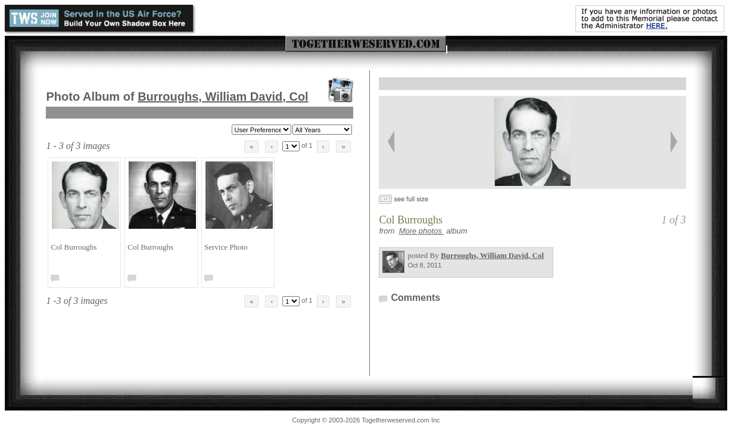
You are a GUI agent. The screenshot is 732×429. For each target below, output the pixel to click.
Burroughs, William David (223, 96)
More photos (421, 230)
